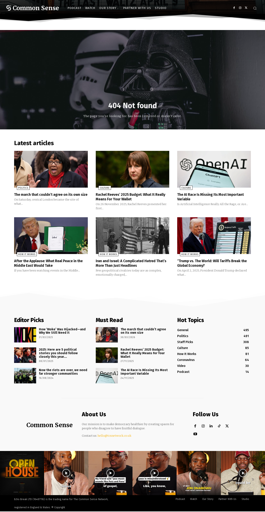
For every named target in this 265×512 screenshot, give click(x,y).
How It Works (24, 255)
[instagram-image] (22, 473)
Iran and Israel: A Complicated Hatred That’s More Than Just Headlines (129, 263)
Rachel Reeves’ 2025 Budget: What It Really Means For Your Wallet (129, 197)
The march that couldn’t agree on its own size (47, 197)
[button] (255, 8)
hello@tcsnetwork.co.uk (114, 436)
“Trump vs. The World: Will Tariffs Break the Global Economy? (213, 263)
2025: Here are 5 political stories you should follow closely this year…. (58, 353)
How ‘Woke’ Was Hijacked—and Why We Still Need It (62, 331)
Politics (20, 189)
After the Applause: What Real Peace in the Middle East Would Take (49, 263)
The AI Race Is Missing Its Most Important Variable (204, 197)
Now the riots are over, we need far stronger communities (63, 372)
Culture (102, 189)
